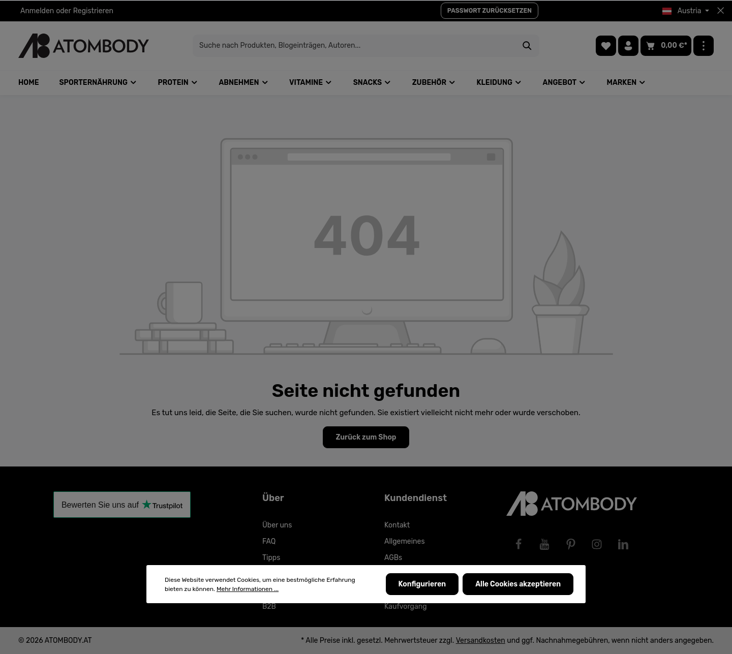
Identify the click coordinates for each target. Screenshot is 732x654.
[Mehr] (703, 46)
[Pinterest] (571, 544)
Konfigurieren (422, 584)
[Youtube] (544, 544)
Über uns (277, 525)
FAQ (269, 541)
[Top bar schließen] (720, 11)
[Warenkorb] (665, 46)
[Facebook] (518, 544)
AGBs (393, 557)
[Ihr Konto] (628, 46)
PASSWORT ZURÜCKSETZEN (489, 10)
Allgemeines (404, 541)
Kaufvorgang (405, 606)
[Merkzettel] (606, 46)
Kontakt (397, 525)
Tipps (271, 557)
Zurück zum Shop (366, 437)
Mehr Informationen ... (248, 589)
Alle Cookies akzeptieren (518, 584)
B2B (269, 606)
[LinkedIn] (623, 544)
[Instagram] (597, 544)
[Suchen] (527, 46)
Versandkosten (480, 640)
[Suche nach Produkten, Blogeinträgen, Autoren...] (354, 46)
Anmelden (37, 11)
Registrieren (93, 11)
